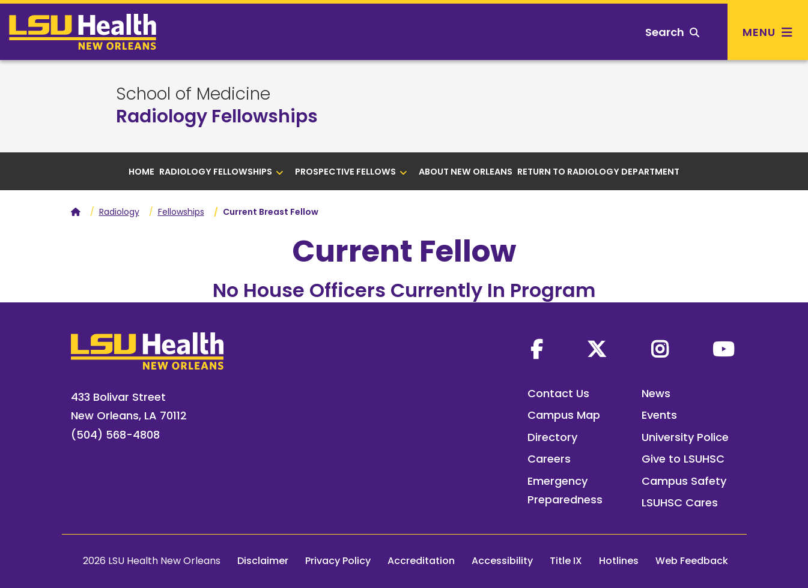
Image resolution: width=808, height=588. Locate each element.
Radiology (119, 212)
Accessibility (502, 561)
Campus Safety (684, 480)
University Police (685, 437)
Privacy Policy (338, 561)
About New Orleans (465, 172)
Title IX (566, 561)
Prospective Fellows (351, 172)
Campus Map (563, 414)
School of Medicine (193, 94)
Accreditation (421, 561)
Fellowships (181, 212)
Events (659, 414)
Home (141, 172)
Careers (549, 458)
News (656, 393)
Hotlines (619, 561)
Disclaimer (262, 561)
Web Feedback (691, 561)
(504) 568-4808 (115, 434)
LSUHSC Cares (680, 502)
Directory (552, 437)
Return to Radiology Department (598, 172)
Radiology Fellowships (217, 116)
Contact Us (558, 393)
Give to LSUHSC (683, 458)
